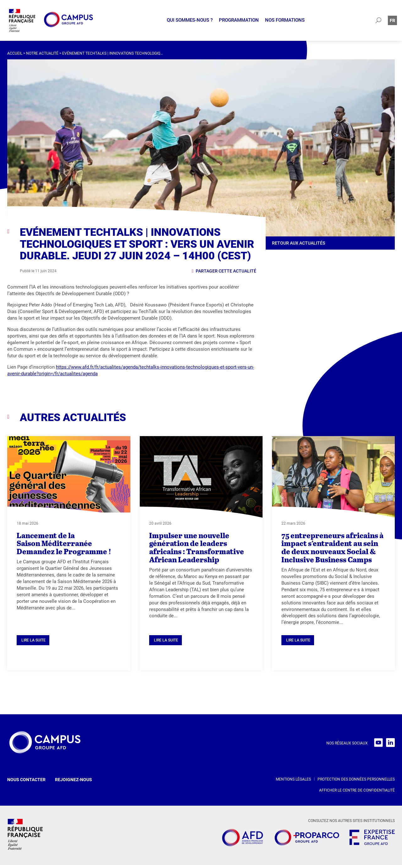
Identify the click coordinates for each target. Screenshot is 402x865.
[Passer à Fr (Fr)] (392, 20)
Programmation (239, 20)
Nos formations (285, 20)
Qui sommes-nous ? (190, 20)
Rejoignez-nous (73, 779)
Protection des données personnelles (356, 779)
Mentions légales (293, 779)
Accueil (14, 53)
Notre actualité (42, 53)
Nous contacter (26, 779)
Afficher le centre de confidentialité (357, 790)
